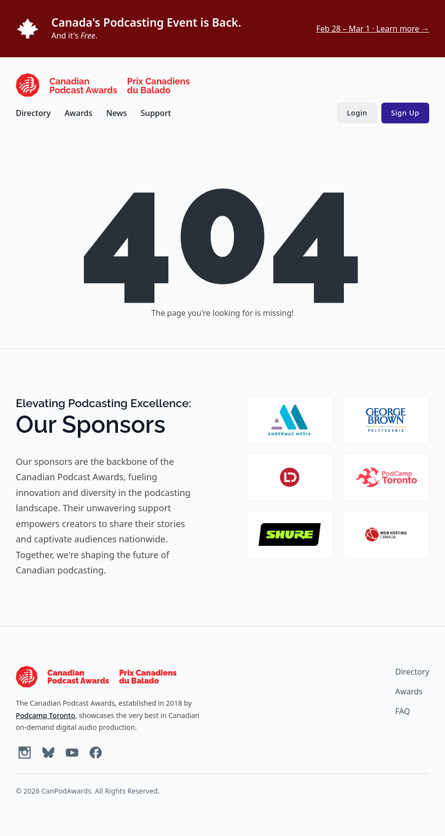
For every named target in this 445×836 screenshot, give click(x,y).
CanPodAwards (66, 791)
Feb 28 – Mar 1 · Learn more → (372, 28)
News (116, 113)
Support (156, 113)
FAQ (402, 711)
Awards (79, 113)
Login (357, 112)
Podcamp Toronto (45, 715)
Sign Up (405, 112)
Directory (33, 113)
